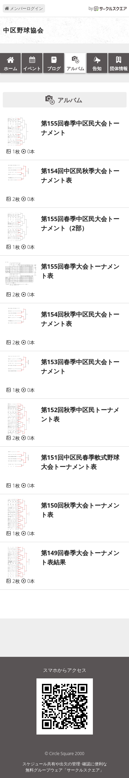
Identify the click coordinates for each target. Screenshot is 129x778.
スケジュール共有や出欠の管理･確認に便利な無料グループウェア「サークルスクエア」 (64, 767)
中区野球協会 (23, 30)
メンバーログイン (24, 8)
